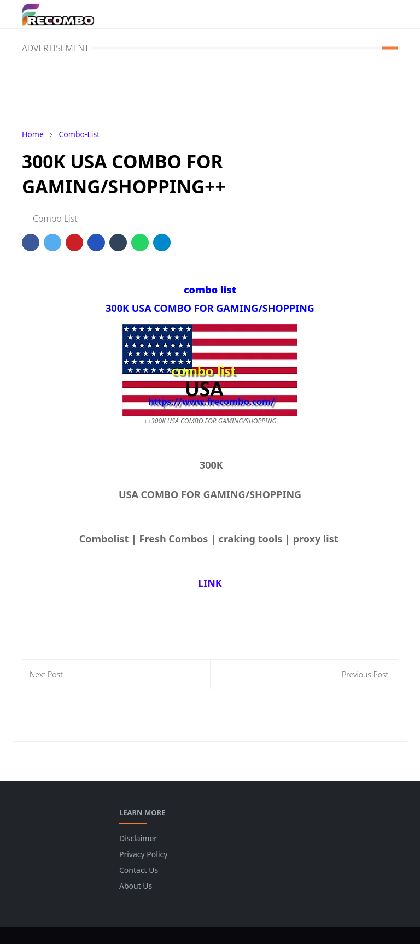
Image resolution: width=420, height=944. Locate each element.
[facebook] (311, 14)
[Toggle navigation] (389, 14)
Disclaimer (138, 838)
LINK (210, 582)
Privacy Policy (143, 854)
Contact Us (138, 870)
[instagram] (328, 14)
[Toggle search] (370, 14)
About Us (135, 886)
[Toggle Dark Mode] (351, 14)
